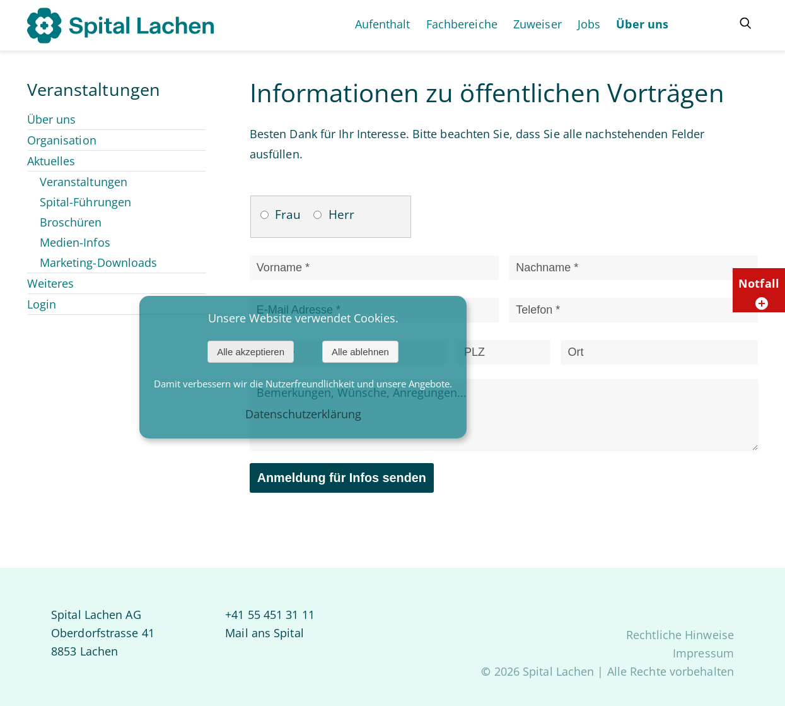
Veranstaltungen (84, 181)
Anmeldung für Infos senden (341, 478)
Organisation (61, 140)
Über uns (51, 119)
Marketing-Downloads (99, 262)
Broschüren (71, 222)
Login (42, 304)
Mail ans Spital (264, 632)
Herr (341, 214)
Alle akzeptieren (250, 351)
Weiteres (50, 283)
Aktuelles (51, 160)
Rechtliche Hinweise (680, 634)
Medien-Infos (75, 242)
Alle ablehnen (360, 351)
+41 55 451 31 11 (270, 614)
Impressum (703, 653)
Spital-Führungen (86, 201)
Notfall (760, 293)
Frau (288, 214)
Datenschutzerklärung (303, 413)
